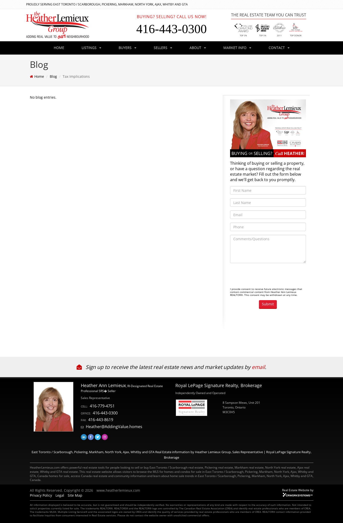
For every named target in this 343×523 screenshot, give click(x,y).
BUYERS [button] (127, 47)
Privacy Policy (41, 495)
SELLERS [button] (163, 47)
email (258, 366)
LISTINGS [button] (91, 47)
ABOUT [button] (198, 47)
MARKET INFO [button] (237, 47)
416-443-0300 (105, 413)
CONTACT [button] (279, 47)
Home (39, 76)
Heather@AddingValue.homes (114, 426)
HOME (59, 47)
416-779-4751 (102, 406)
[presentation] (268, 276)
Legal (59, 495)
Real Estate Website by (297, 490)
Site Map (75, 495)
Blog (53, 76)
